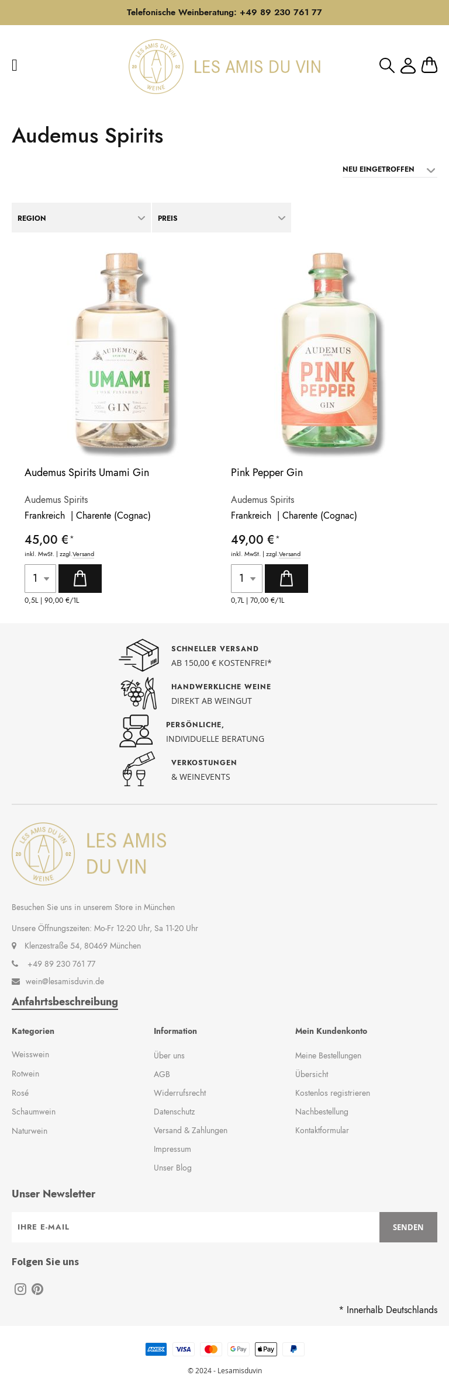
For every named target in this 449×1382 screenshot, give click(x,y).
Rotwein (25, 1073)
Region (32, 218)
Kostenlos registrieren (332, 1093)
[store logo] (224, 66)
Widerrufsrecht (180, 1093)
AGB (162, 1074)
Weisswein (30, 1054)
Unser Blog (173, 1167)
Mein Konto (408, 66)
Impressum (172, 1149)
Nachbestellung (321, 1111)
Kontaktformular (322, 1130)
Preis (168, 218)
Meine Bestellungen (328, 1055)
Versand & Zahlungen (190, 1130)
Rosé (20, 1093)
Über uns (169, 1055)
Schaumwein (34, 1111)
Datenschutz (174, 1111)
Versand (83, 554)
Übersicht (311, 1074)
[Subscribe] (408, 1227)
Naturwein (29, 1131)
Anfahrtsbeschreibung (65, 1002)
